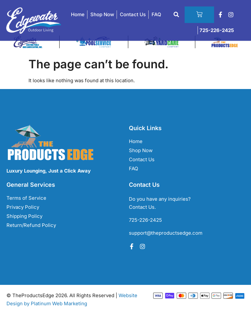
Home (78, 15)
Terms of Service (26, 198)
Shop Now (102, 15)
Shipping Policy (24, 216)
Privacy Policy (22, 207)
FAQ (156, 15)
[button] (174, 15)
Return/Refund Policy (31, 225)
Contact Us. (142, 207)
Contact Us (133, 15)
